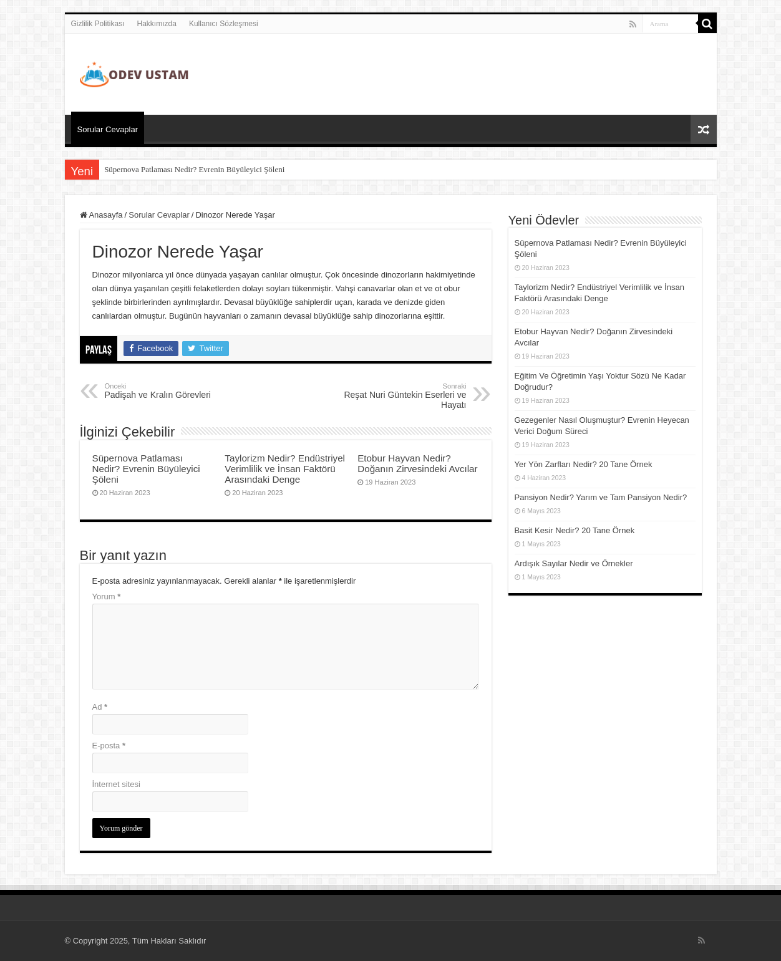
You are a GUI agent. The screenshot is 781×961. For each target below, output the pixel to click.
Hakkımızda (157, 23)
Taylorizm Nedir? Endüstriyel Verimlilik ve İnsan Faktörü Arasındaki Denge (285, 469)
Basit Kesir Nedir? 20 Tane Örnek (575, 530)
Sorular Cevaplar (107, 129)
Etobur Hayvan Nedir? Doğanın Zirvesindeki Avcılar (417, 463)
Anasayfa (101, 215)
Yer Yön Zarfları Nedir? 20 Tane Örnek (583, 464)
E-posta (108, 745)
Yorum (106, 596)
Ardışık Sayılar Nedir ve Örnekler (574, 563)
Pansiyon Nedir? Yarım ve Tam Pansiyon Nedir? (601, 497)
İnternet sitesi (116, 784)
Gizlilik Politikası (98, 23)
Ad (100, 707)
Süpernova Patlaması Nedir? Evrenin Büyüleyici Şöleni (194, 169)
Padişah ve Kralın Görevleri (169, 391)
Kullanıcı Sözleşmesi (223, 23)
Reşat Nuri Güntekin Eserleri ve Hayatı (403, 396)
